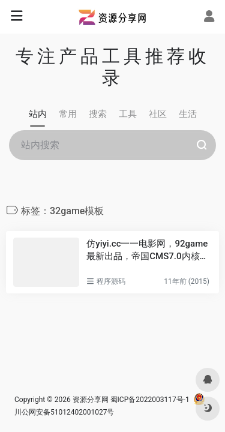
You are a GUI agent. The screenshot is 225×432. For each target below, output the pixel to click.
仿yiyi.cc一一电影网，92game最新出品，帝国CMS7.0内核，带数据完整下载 (147, 250)
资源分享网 (91, 399)
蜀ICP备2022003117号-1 (150, 399)
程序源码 (111, 281)
